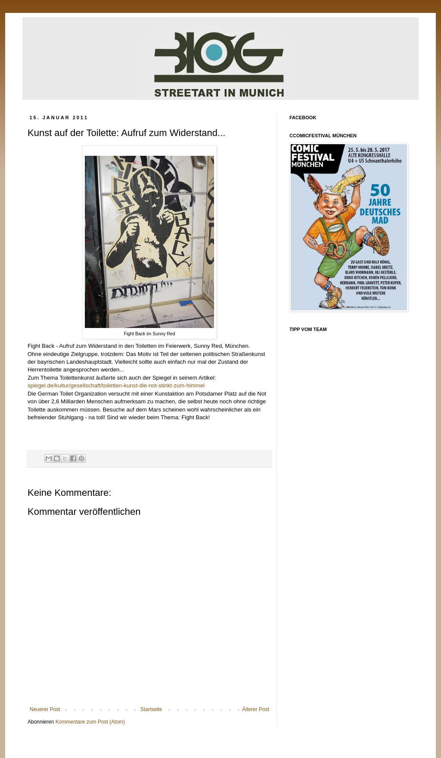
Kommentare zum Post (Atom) (90, 722)
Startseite (151, 709)
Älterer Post (255, 709)
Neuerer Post (45, 709)
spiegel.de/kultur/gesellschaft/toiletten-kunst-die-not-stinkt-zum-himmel (116, 385)
